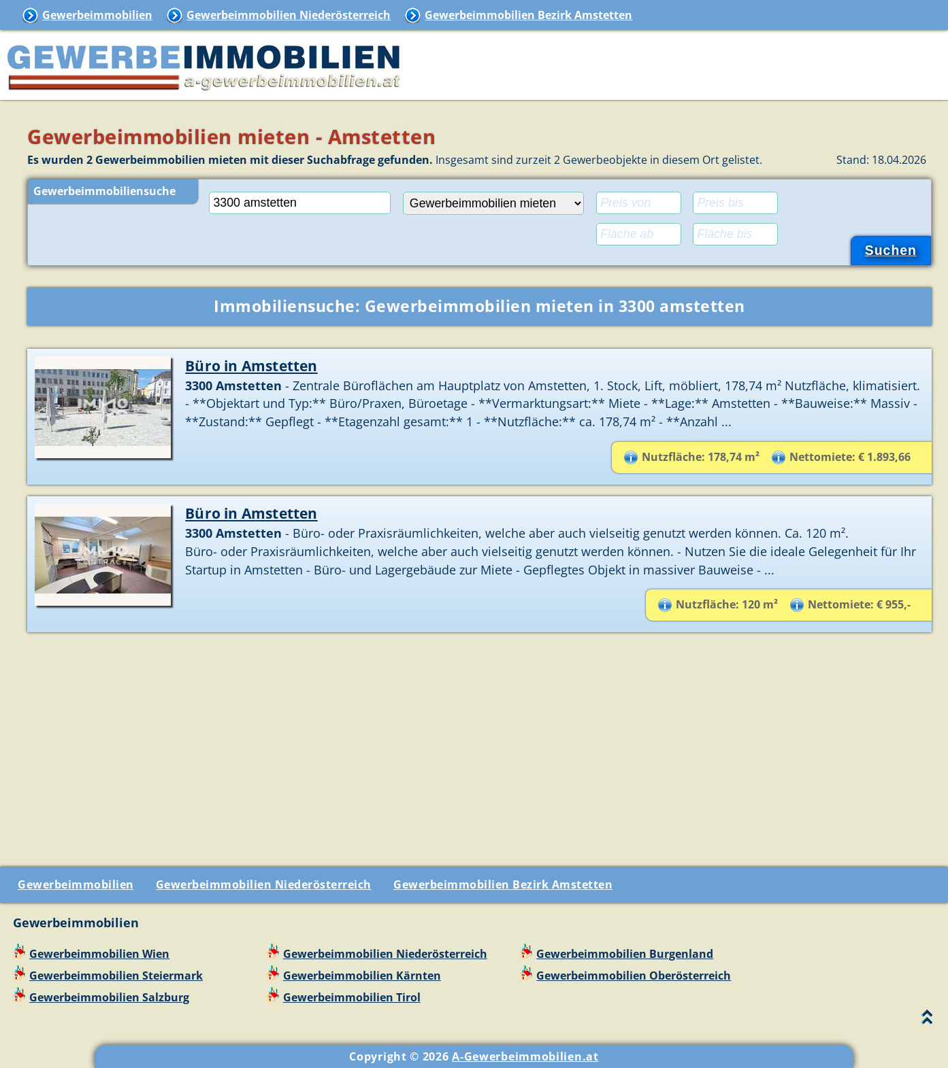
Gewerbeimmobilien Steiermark (116, 975)
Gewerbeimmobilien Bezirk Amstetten (528, 14)
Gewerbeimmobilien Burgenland (624, 953)
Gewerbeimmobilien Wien (99, 953)
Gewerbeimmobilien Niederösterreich (288, 14)
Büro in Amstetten (251, 365)
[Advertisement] (479, 744)
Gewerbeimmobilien (97, 14)
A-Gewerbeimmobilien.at (525, 1056)
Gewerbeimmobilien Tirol (352, 997)
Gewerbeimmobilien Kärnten (362, 975)
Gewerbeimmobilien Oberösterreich (633, 975)
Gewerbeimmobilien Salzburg (109, 997)
